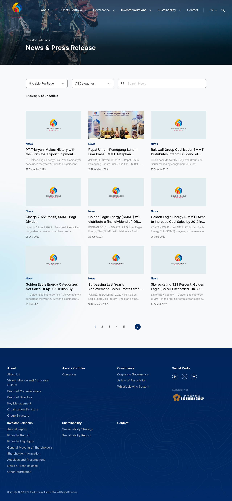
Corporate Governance (133, 374)
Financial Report (18, 435)
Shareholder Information (23, 453)
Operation (69, 374)
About (45, 10)
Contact (192, 10)
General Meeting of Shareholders (30, 447)
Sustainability (167, 10)
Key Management (19, 403)
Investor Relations (133, 10)
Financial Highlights (20, 441)
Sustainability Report (76, 435)
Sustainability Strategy (77, 429)
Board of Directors (19, 397)
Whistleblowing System (133, 386)
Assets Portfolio (71, 10)
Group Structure (18, 415)
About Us (13, 374)
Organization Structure (22, 409)
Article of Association (131, 380)
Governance (101, 10)
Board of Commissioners (24, 391)
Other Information (19, 472)
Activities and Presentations (26, 459)
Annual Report (17, 429)
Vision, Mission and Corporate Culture (27, 383)
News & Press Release (22, 466)
